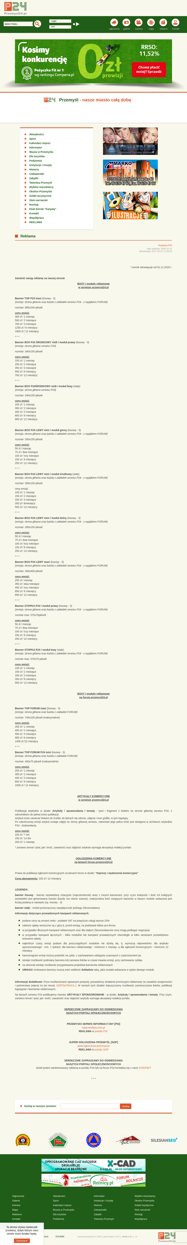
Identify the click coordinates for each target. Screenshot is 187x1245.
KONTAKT (145, 1067)
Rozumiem (22, 1241)
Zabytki (33, 178)
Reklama (17, 1214)
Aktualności (36, 134)
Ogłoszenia (18, 1196)
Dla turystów (37, 156)
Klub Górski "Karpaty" (42, 209)
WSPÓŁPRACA (65, 985)
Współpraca (36, 217)
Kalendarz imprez (39, 143)
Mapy (15, 1209)
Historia (34, 169)
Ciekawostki (36, 173)
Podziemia (35, 160)
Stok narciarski (38, 200)
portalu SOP (101, 1049)
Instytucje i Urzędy (40, 165)
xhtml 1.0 (126, 1236)
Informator (35, 147)
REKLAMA (35, 222)
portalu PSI (101, 1031)
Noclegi (34, 204)
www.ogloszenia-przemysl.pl (93, 1045)
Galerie (16, 1200)
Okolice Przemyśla (40, 191)
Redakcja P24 (165, 245)
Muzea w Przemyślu (41, 151)
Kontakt (34, 213)
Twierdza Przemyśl (40, 182)
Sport (32, 138)
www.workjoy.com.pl (93, 1027)
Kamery (16, 1205)
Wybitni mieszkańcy (41, 187)
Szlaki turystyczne (40, 195)
